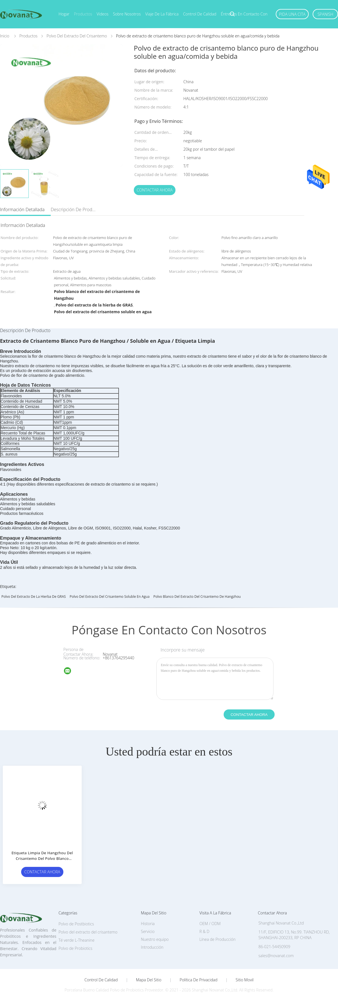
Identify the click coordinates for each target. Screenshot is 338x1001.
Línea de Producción (217, 939)
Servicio (147, 931)
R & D (204, 931)
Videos (102, 14)
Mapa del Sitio (148, 980)
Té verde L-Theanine (77, 940)
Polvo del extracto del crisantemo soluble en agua (110, 596)
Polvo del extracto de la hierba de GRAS (33, 596)
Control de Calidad (101, 980)
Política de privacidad (198, 980)
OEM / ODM (210, 923)
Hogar (64, 14)
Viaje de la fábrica (162, 14)
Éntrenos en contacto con (244, 14)
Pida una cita (292, 14)
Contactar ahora (155, 190)
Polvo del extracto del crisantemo (88, 932)
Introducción (152, 947)
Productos (83, 14)
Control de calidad (199, 14)
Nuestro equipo (155, 939)
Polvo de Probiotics (75, 948)
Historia (148, 923)
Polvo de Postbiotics (76, 923)
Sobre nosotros (127, 14)
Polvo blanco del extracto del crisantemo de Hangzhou (197, 596)
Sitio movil (245, 980)
